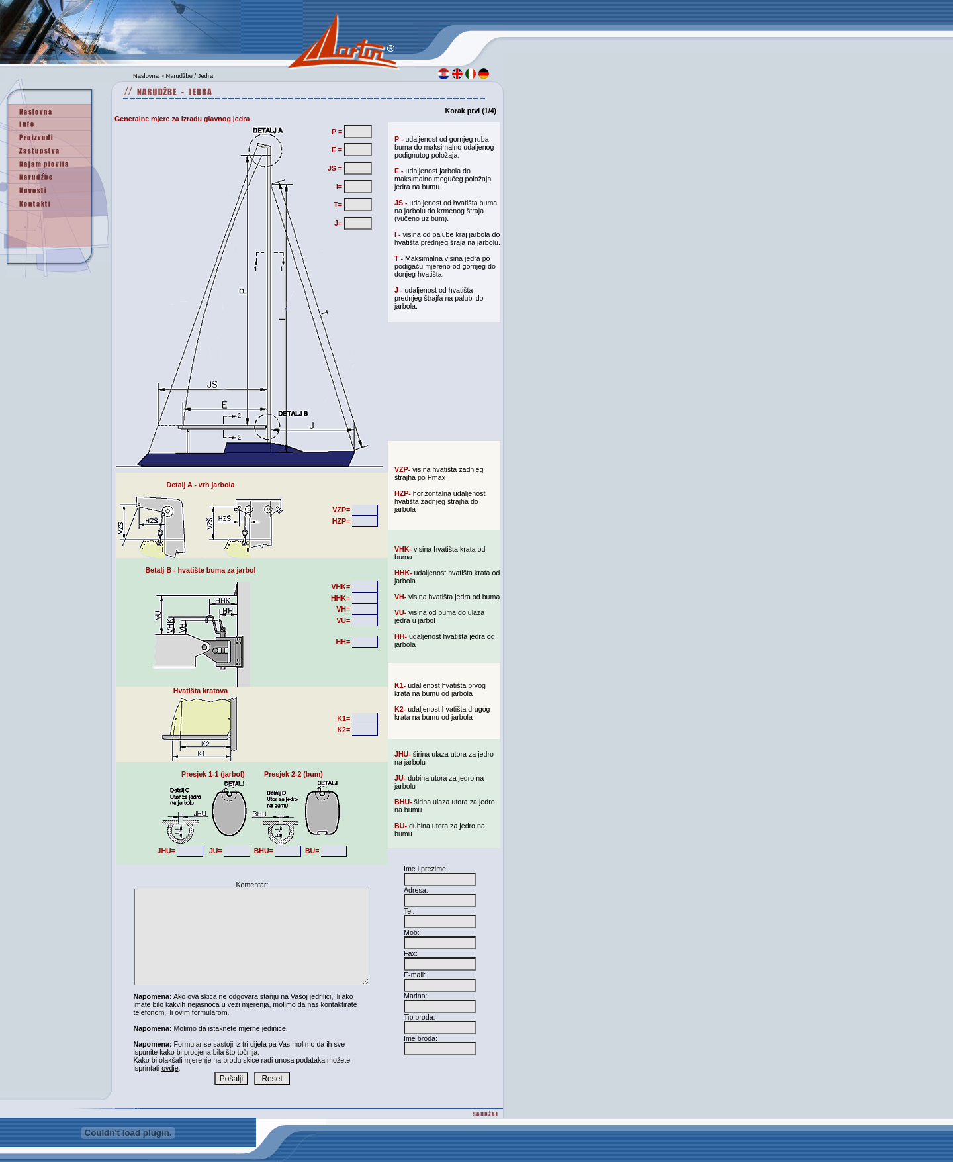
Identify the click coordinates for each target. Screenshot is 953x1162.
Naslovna (146, 76)
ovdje (169, 1068)
